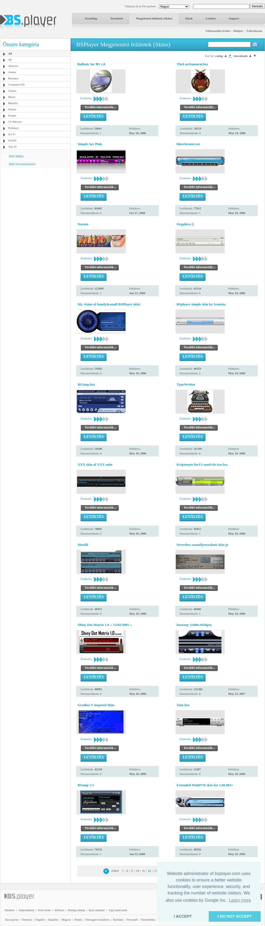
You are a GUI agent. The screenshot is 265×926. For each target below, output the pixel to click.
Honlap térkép (76, 910)
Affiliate (59, 910)
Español (53, 919)
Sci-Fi (11, 134)
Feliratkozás (254, 30)
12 (149, 870)
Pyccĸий (132, 919)
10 (137, 870)
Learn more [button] (240, 900)
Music (12, 96)
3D (10, 59)
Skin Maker (16, 156)
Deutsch (27, 919)
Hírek (189, 18)
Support (234, 18)
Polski (78, 919)
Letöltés (211, 18)
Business (13, 78)
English (40, 919)
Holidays (13, 128)
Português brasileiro (98, 919)
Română (118, 919)
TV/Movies (15, 121)
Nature (12, 109)
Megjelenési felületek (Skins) (154, 18)
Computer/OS (16, 84)
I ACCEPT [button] (183, 916)
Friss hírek (44, 910)
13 (155, 870)
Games (12, 90)
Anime (12, 72)
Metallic (13, 103)
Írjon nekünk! (97, 910)
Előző (115, 870)
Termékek (116, 18)
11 (143, 870)
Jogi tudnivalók (118, 910)
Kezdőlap (91, 18)
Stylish (12, 140)
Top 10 (12, 146)
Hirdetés (10, 910)
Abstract (13, 65)
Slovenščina (148, 919)
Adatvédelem (26, 910)
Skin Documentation (22, 164)
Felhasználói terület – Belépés (224, 30)
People (12, 115)
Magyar (66, 919)
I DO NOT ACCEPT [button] (235, 916)
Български (11, 919)
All (10, 53)
